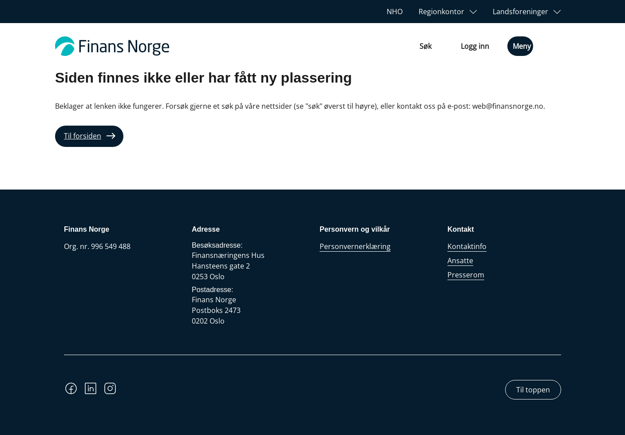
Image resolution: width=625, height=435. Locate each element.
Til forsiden (82, 136)
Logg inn (475, 46)
